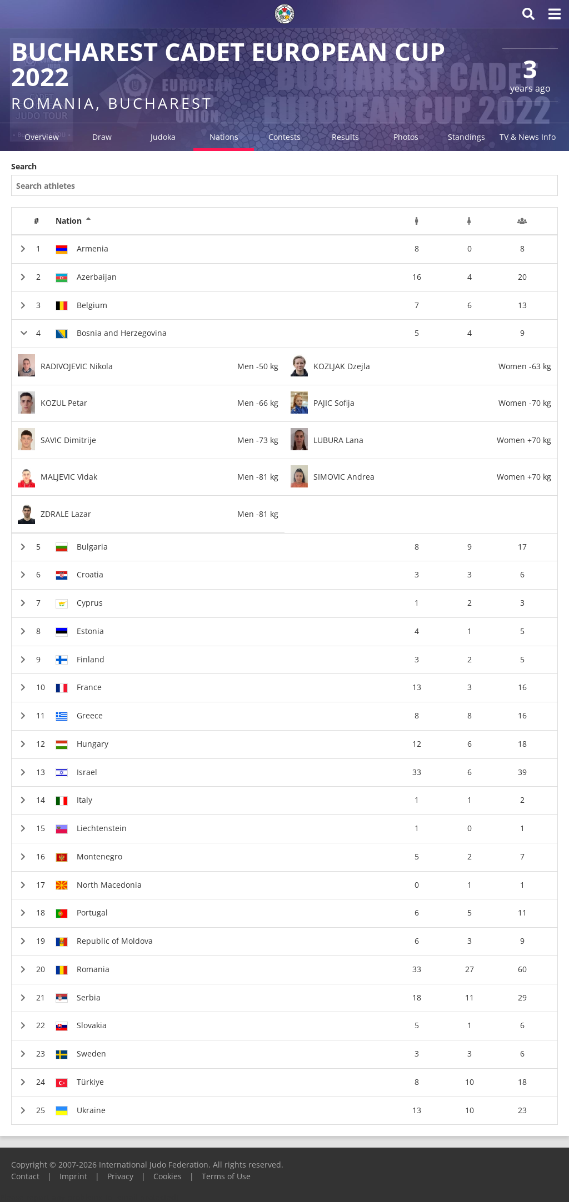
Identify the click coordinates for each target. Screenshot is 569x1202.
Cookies (167, 1176)
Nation (73, 221)
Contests (284, 137)
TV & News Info (528, 137)
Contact (25, 1176)
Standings (466, 137)
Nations (223, 137)
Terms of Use (226, 1176)
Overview (41, 137)
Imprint (73, 1176)
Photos (405, 137)
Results (345, 137)
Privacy (120, 1176)
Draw (102, 137)
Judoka (163, 137)
